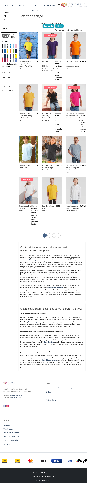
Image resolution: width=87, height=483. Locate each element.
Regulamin (36, 473)
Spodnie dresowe (9, 23)
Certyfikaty (50, 396)
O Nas (48, 392)
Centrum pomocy (65, 388)
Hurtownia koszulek (11, 436)
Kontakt (6, 444)
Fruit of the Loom (24, 11)
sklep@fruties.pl (15, 395)
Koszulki (6, 13)
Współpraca (8, 429)
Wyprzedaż (49, 5)
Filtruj (5, 36)
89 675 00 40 (16, 397)
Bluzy (5, 19)
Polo (5, 16)
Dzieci (22, 5)
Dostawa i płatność (11, 433)
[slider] (1, 32)
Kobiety (34, 5)
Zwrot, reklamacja (10, 440)
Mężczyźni (9, 5)
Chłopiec (59, 26)
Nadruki (6, 425)
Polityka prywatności (47, 473)
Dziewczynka (48, 26)
